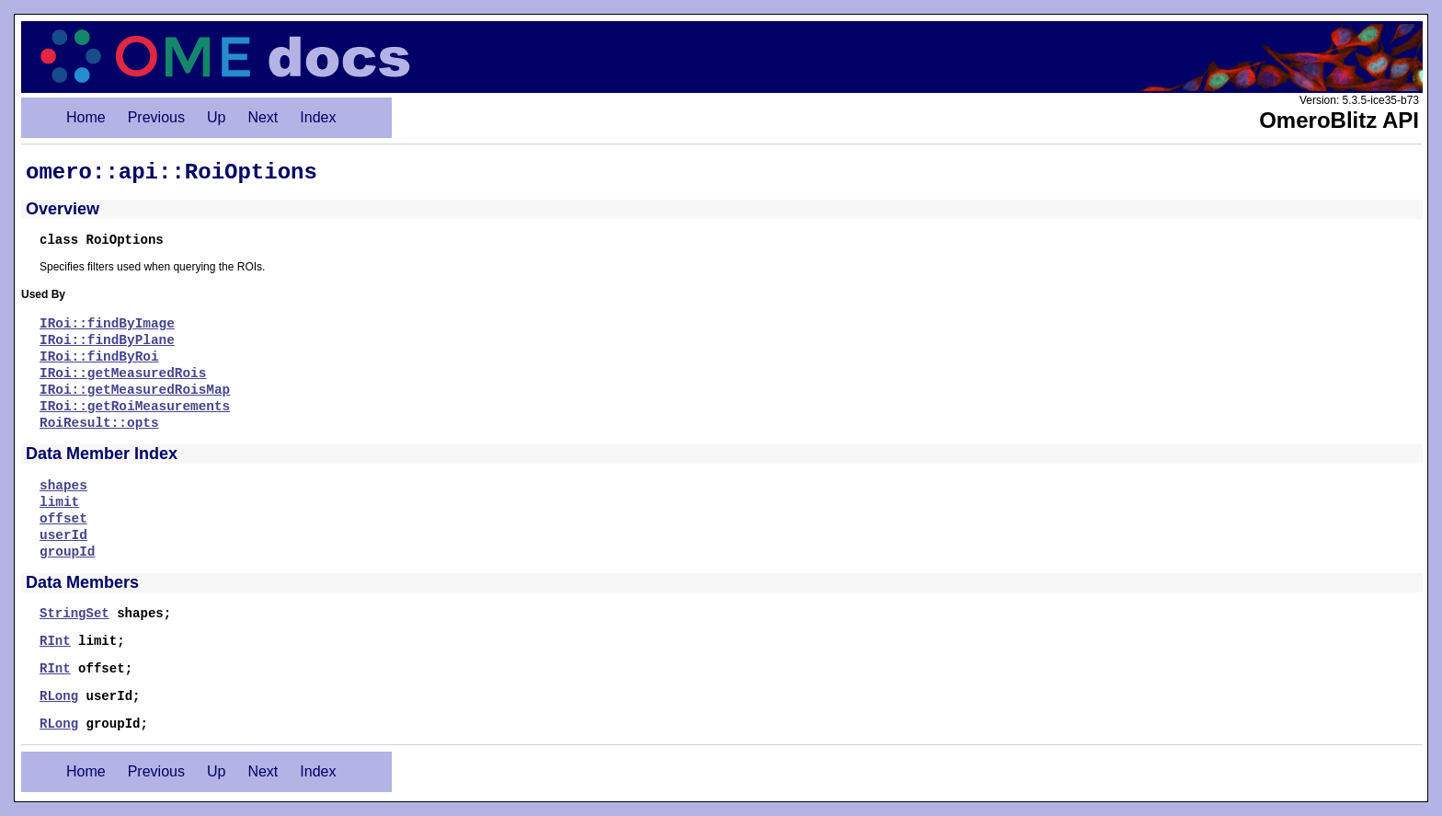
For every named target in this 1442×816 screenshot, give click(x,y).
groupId (67, 552)
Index (318, 117)
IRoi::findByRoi (99, 357)
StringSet (74, 613)
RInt (55, 641)
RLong (59, 696)
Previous (156, 117)
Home (86, 117)
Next (262, 117)
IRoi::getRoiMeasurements (135, 406)
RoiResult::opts (99, 423)
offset (63, 518)
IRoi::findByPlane (107, 340)
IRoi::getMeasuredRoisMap (135, 390)
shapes (63, 485)
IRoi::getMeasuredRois (123, 373)
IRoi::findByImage (107, 323)
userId (63, 535)
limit (59, 502)
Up (216, 117)
